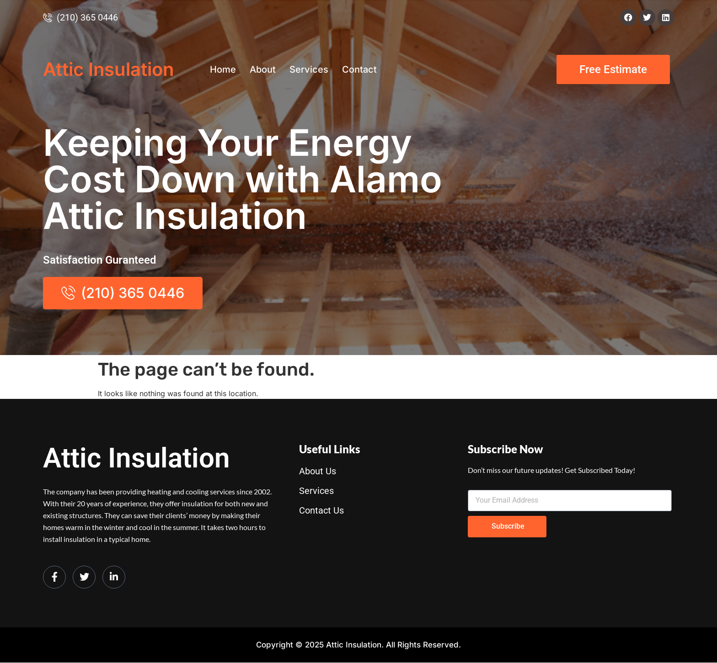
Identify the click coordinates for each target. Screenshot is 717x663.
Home (223, 69)
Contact (359, 69)
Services (308, 69)
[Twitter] (84, 577)
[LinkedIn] (113, 577)
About (263, 69)
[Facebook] (54, 577)
